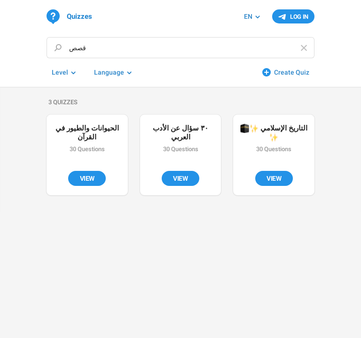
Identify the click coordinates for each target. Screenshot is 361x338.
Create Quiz (291, 72)
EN (248, 16)
